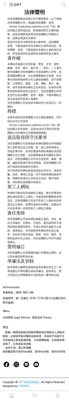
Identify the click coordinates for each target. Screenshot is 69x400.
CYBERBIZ (23, 386)
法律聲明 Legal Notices (16, 317)
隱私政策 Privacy (42, 317)
